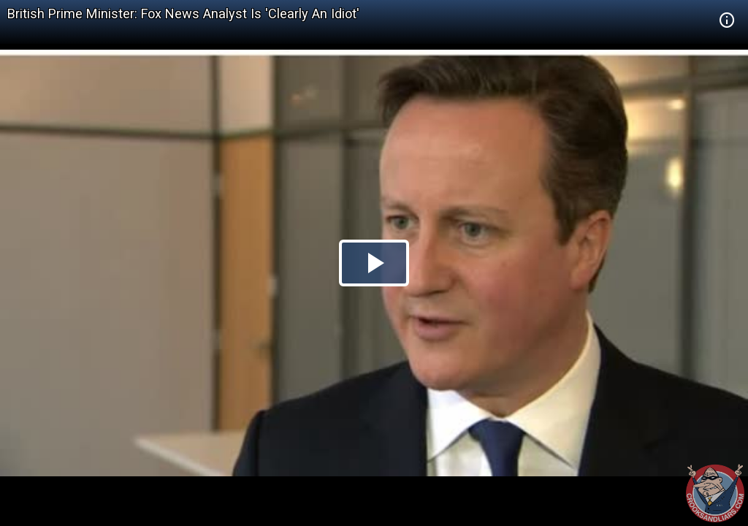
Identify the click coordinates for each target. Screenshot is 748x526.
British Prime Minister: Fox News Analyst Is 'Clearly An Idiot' (183, 13)
